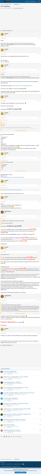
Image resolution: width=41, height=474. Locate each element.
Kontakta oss (3, 464)
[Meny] (1, 1)
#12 (39, 333)
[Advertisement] (20, 20)
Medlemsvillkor (9, 464)
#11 (39, 300)
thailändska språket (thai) (18, 8)
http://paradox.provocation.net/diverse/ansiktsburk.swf (12, 177)
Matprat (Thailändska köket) (18, 383)
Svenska (3, 462)
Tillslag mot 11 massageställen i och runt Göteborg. (15, 376)
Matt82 (4, 383)
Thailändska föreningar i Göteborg (11, 430)
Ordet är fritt (16, 372)
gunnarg (4, 431)
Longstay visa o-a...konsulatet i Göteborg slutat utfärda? (17, 408)
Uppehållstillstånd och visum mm (20, 394)
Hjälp (21, 464)
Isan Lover (5, 378)
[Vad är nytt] (37, 1)
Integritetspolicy (16, 464)
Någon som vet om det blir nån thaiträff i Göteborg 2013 (17, 414)
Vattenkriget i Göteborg (9, 424)
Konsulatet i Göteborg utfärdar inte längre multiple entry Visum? (18, 392)
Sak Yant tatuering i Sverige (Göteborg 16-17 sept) (15, 387)
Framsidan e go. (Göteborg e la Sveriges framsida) (15, 403)
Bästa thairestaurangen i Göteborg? (12, 382)
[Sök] (39, 1)
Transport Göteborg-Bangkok (10, 398)
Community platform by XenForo (10, 466)
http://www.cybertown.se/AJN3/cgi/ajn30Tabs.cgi (21, 85)
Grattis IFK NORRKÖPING (9, 371)
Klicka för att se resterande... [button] (20, 130)
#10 (39, 251)
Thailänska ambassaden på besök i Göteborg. (14, 419)
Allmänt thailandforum (17, 378)
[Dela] (38, 38)
